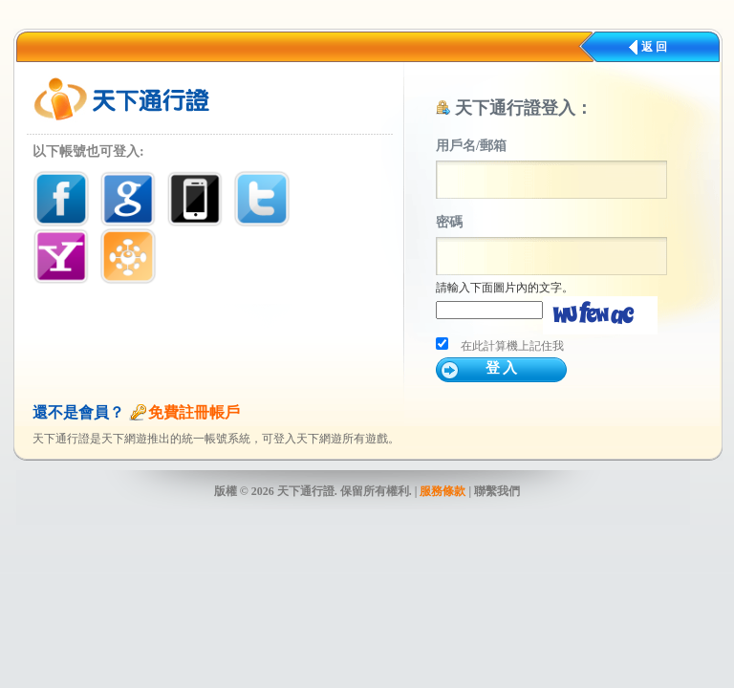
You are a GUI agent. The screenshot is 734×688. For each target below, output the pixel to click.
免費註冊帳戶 (194, 412)
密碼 (449, 222)
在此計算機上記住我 (512, 346)
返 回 (654, 47)
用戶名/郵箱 (471, 146)
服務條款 (442, 491)
